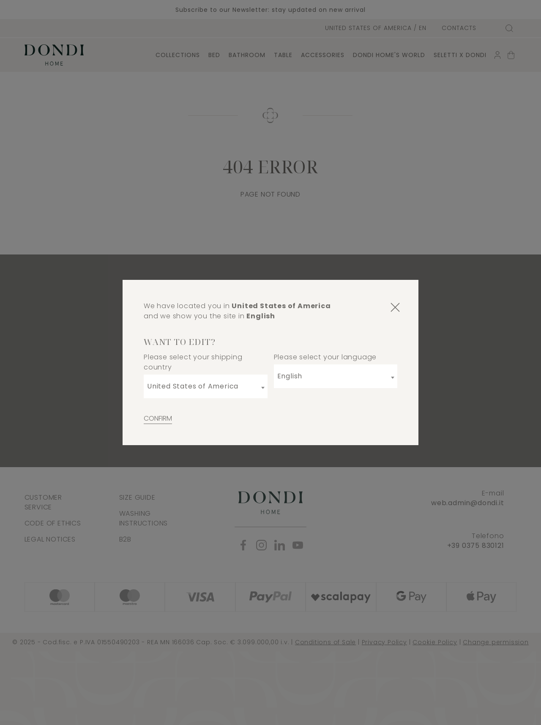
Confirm (158, 418)
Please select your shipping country (193, 362)
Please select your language (325, 357)
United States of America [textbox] (192, 386)
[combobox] (206, 386)
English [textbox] (290, 376)
